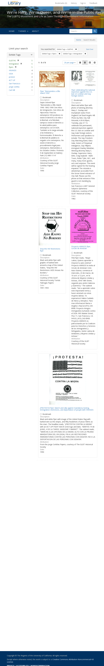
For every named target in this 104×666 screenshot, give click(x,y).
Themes (23, 31)
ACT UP (12, 80)
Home (12, 31)
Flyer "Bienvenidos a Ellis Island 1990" (50, 92)
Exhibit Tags (15, 54)
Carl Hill (12, 90)
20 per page (69, 62)
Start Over (89, 49)
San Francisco (14, 83)
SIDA (11, 73)
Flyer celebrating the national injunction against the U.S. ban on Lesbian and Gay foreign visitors (83, 93)
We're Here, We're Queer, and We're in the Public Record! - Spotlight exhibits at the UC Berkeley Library (14, 3)
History (74, 3)
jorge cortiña (14, 87)
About (35, 31)
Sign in (83, 3)
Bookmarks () (61, 3)
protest (12, 77)
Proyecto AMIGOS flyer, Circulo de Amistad (81, 247)
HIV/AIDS (12, 70)
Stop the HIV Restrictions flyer (50, 250)
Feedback (93, 3)
